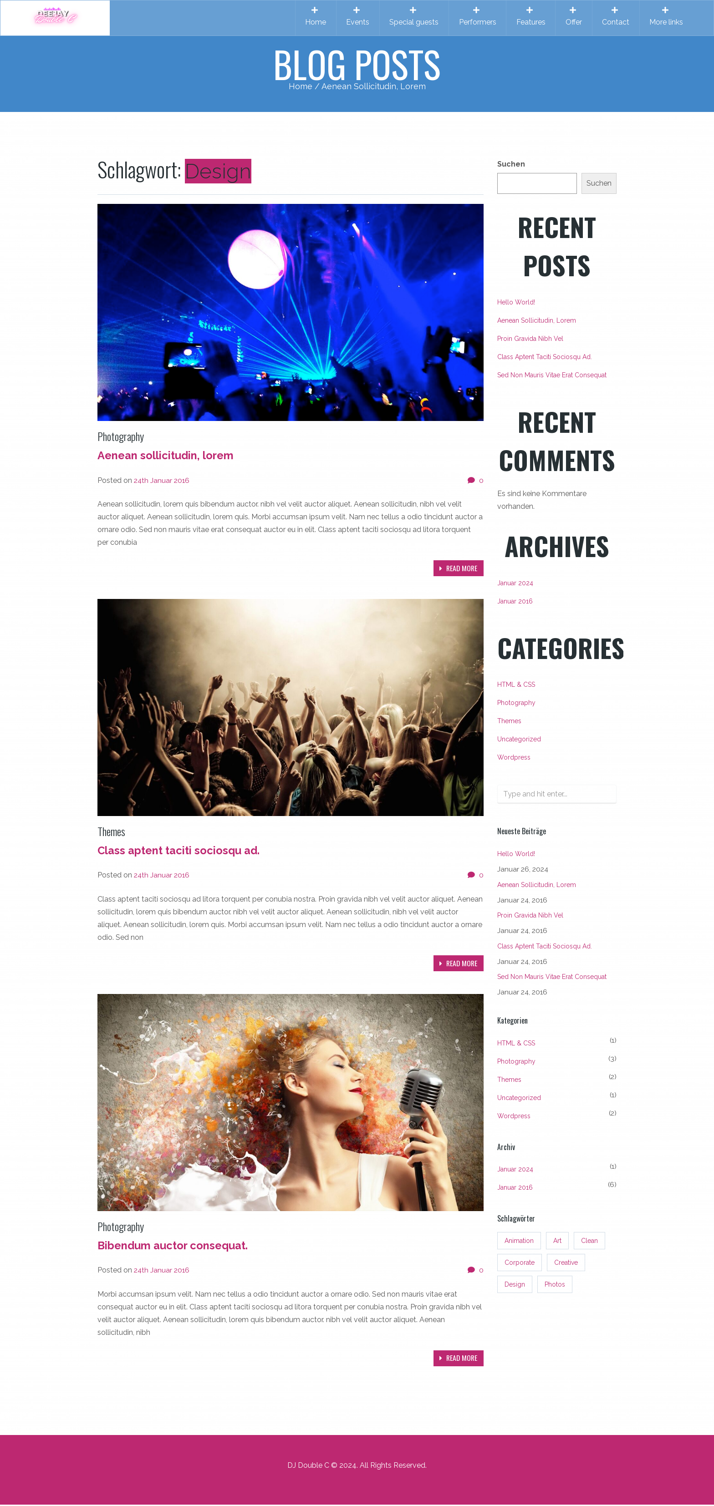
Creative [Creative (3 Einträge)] (566, 1263)
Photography (121, 436)
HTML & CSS (516, 684)
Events (357, 16)
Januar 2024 (515, 583)
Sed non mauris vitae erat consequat (552, 375)
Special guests (414, 16)
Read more (457, 568)
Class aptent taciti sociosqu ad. (179, 850)
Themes (111, 831)
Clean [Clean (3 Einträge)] (589, 1241)
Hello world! (516, 302)
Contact (615, 16)
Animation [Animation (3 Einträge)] (519, 1241)
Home (315, 16)
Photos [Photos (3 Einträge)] (555, 1285)
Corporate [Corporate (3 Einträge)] (520, 1263)
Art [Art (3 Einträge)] (557, 1241)
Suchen (511, 164)
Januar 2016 (515, 601)
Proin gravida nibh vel (530, 338)
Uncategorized (519, 739)
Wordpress (513, 757)
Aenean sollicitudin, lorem (166, 455)
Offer (574, 16)
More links (666, 16)
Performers (477, 16)
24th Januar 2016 (162, 480)
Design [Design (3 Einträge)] (515, 1285)
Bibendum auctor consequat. (173, 1246)
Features (531, 16)
